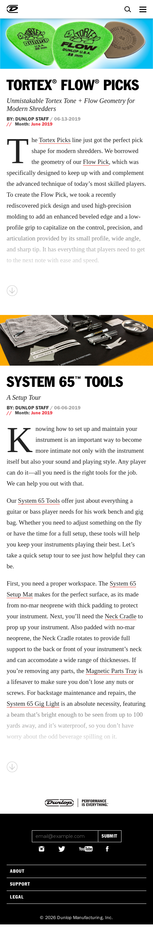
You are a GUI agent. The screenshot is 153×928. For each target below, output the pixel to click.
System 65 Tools (65, 382)
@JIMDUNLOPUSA (41, 849)
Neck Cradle (120, 616)
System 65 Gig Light (33, 703)
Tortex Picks (54, 139)
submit (109, 836)
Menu (142, 8)
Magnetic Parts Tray (111, 670)
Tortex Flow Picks (73, 85)
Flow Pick (96, 161)
